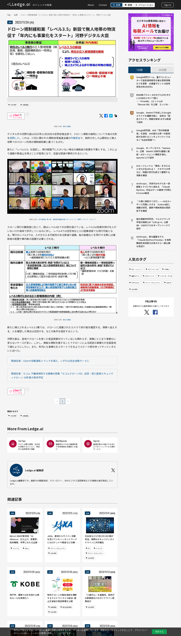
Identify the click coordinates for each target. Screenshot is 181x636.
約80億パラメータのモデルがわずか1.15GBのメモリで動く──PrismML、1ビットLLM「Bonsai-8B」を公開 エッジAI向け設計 (153, 99)
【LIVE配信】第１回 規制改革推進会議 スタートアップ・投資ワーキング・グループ (66, 219)
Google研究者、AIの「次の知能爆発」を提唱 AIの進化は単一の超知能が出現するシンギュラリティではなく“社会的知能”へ (153, 135)
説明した (14, 138)
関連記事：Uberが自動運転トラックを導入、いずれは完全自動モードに (50, 361)
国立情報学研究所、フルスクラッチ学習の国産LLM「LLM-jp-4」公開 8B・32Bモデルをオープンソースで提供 (153, 223)
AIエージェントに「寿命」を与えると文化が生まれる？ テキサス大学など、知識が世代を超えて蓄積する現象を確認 (153, 170)
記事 (118, 4)
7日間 (139, 70)
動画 (130, 4)
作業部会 (75, 138)
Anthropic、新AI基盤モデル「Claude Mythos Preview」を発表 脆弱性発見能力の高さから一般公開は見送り (154, 241)
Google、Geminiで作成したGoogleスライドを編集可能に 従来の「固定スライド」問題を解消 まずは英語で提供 (153, 117)
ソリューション (145, 4)
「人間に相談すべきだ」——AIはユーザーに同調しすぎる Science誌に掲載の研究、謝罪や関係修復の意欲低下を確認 (153, 206)
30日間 (162, 70)
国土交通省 (67, 126)
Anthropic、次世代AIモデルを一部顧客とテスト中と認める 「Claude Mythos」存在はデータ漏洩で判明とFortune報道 (154, 188)
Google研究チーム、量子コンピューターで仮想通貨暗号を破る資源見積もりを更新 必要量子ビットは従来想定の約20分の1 (153, 82)
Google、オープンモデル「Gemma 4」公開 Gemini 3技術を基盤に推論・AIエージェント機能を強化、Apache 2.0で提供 (153, 153)
